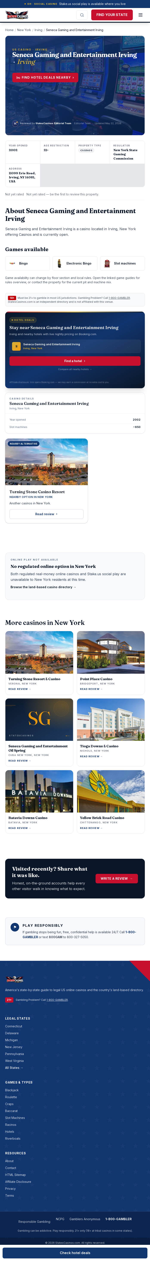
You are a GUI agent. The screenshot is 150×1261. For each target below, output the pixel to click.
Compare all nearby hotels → (75, 369)
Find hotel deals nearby (45, 77)
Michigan (11, 1040)
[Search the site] (82, 15)
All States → (14, 1067)
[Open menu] (140, 15)
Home (9, 30)
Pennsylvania (14, 1054)
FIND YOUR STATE (112, 15)
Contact (10, 1168)
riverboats (12, 1138)
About (9, 1161)
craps (9, 1104)
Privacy (10, 1188)
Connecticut (13, 1026)
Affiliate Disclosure (18, 1181)
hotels (9, 1131)
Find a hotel (75, 361)
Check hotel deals (75, 1253)
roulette (11, 1097)
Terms (9, 1195)
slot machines (15, 1118)
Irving (38, 30)
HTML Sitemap (15, 1175)
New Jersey (13, 1047)
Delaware (12, 1033)
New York (24, 30)
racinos (10, 1124)
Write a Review (117, 878)
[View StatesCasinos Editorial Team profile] (41, 123)
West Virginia (14, 1061)
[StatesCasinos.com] (16, 15)
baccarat (11, 1111)
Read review (46, 514)
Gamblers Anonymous (85, 1219)
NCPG (60, 1219)
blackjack (12, 1090)
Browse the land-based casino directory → (43, 587)
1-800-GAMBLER (119, 297)
